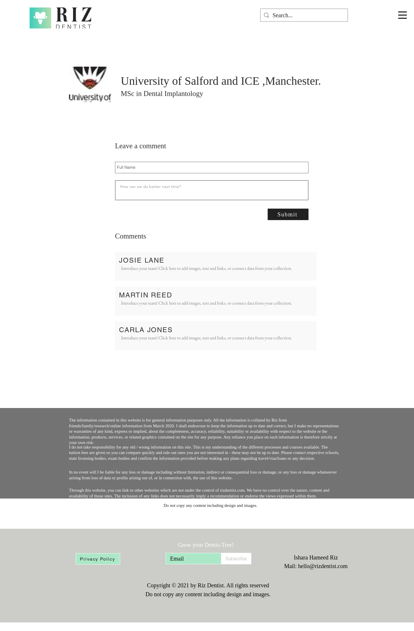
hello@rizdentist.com (323, 566)
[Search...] (304, 15)
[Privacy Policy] (98, 559)
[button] (402, 15)
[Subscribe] (236, 558)
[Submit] (288, 214)
